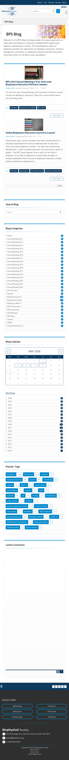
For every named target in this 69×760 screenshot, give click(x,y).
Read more (57, 115)
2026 (10, 398)
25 (62, 265)
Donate (58, 2)
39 (62, 261)
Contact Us (52, 706)
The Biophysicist (37, 170)
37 (62, 255)
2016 (10, 431)
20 (62, 236)
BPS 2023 (41, 107)
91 (62, 319)
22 (62, 323)
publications (24, 170)
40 (62, 239)
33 (62, 252)
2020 (10, 418)
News (64, 2)
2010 (10, 450)
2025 (10, 401)
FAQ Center (52, 711)
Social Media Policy (34, 754)
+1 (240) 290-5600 (13, 741)
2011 (10, 447)
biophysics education (27, 107)
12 (62, 310)
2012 (10, 444)
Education (14, 107)
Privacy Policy (34, 750)
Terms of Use (34, 752)
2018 (10, 424)
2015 (10, 434)
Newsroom (17, 711)
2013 (10, 440)
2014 (10, 437)
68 (62, 303)
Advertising (17, 706)
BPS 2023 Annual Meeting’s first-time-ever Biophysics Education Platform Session (34, 73)
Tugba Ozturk (10, 88)
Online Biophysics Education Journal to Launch (34, 125)
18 (62, 290)
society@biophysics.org (15, 737)
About (39, 2)
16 (62, 294)
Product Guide (17, 717)
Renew (51, 2)
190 (62, 300)
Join (45, 2)
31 (62, 245)
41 (62, 258)
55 (62, 316)
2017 (10, 427)
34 (62, 242)
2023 (10, 408)
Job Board (52, 717)
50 (62, 326)
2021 (10, 414)
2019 (10, 421)
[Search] (43, 11)
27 (62, 278)
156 (62, 297)
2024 (10, 404)
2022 (10, 411)
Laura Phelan (10, 136)
